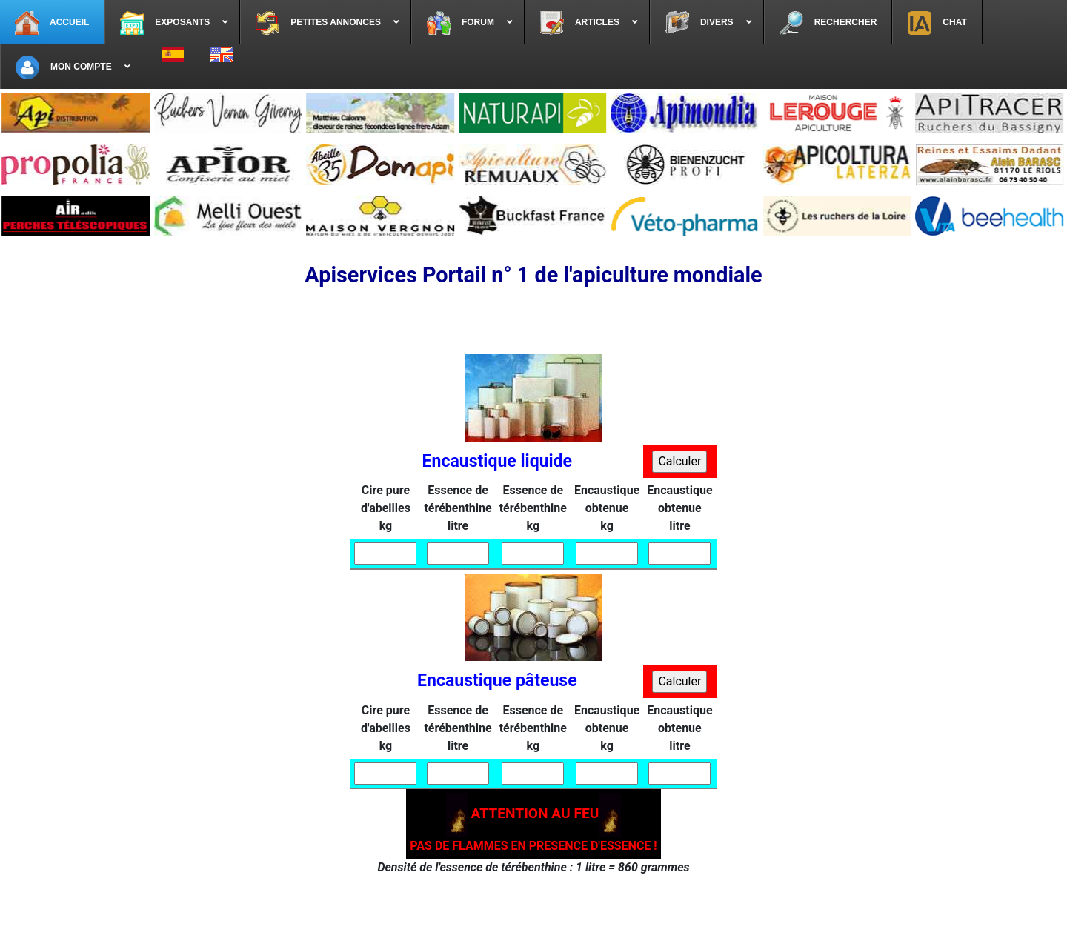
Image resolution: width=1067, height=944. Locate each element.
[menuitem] (52, 22)
